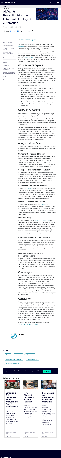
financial (42, 204)
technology (21, 46)
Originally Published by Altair (28, 40)
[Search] (58, 2)
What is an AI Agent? (8, 39)
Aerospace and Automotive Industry (8, 53)
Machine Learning (32, 359)
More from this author (25, 338)
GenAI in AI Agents (7, 42)
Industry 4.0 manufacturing (42, 220)
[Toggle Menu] (2, 2)
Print (29, 31)
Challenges (6, 76)
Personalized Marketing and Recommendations (9, 73)
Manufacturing (6, 65)
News (8, 355)
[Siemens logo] (10, 2)
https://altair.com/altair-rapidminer (28, 324)
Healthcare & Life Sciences (13, 359)
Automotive (30, 355)
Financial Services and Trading (8, 61)
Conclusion (6, 80)
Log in (52, 2)
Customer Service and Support (8, 49)
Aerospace (18, 355)
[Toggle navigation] (56, 6)
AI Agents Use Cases (8, 45)
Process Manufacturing (12, 363)
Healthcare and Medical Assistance (9, 57)
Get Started (47, 371)
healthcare (28, 188)
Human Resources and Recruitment (8, 69)
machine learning (29, 57)
